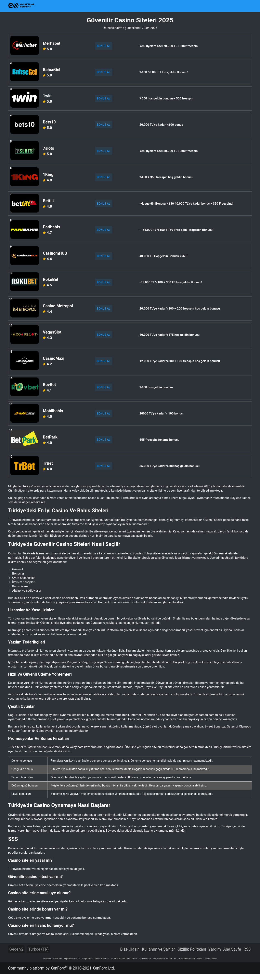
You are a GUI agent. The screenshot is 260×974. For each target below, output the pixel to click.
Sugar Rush (87, 959)
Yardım (214, 949)
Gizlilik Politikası (191, 949)
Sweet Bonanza (102, 959)
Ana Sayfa (232, 949)
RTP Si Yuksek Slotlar (162, 959)
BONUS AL (103, 46)
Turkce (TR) (38, 949)
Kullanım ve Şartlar (158, 949)
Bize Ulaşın (130, 949)
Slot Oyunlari (145, 959)
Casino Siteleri (210, 959)
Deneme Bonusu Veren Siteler (123, 959)
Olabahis (47, 959)
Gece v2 (16, 949)
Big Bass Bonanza (72, 959)
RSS (247, 949)
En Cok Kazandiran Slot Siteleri (188, 959)
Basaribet (57, 959)
